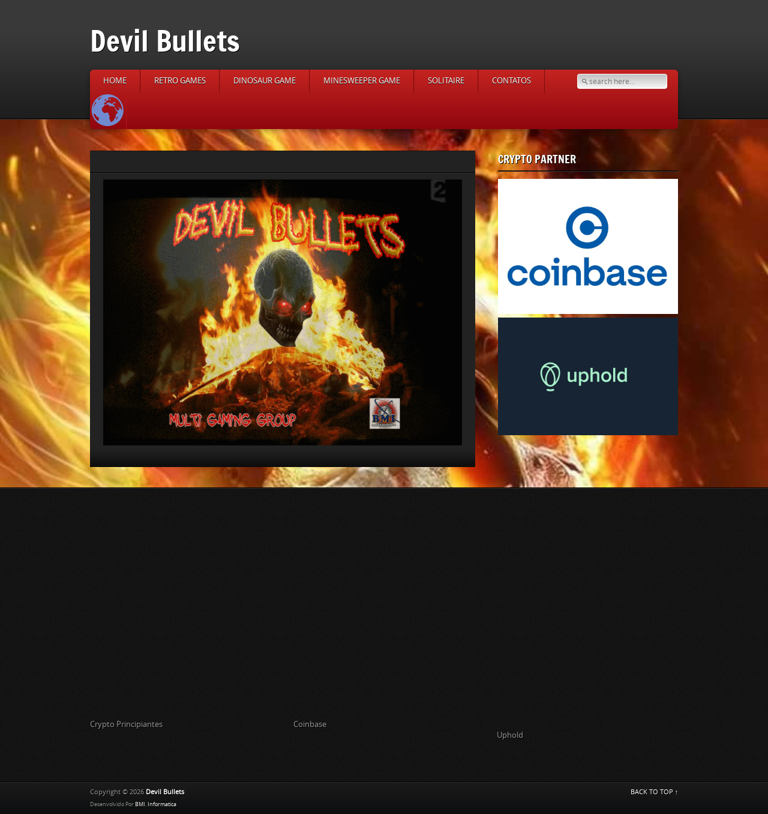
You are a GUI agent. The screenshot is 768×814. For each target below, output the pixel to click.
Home (115, 80)
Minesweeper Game (361, 80)
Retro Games (180, 80)
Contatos (511, 80)
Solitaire (446, 80)
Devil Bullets (165, 40)
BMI (140, 804)
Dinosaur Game (264, 80)
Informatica (162, 804)
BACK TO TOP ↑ (655, 792)
